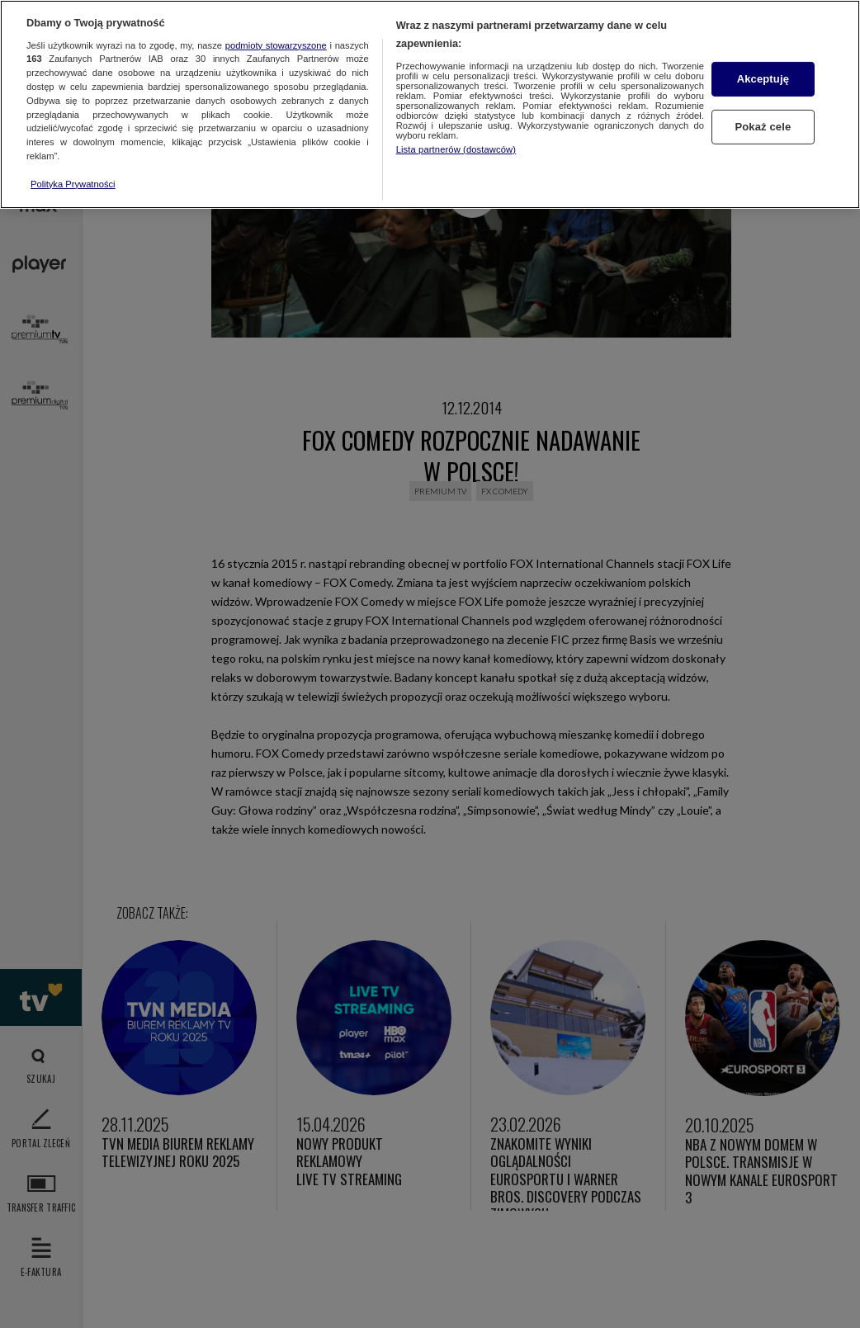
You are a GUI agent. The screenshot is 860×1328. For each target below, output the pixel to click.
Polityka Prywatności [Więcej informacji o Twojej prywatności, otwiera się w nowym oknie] (73, 184)
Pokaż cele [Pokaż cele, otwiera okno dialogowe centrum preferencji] (763, 127)
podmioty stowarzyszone (276, 45)
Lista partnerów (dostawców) (456, 149)
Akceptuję (763, 79)
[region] (430, 104)
